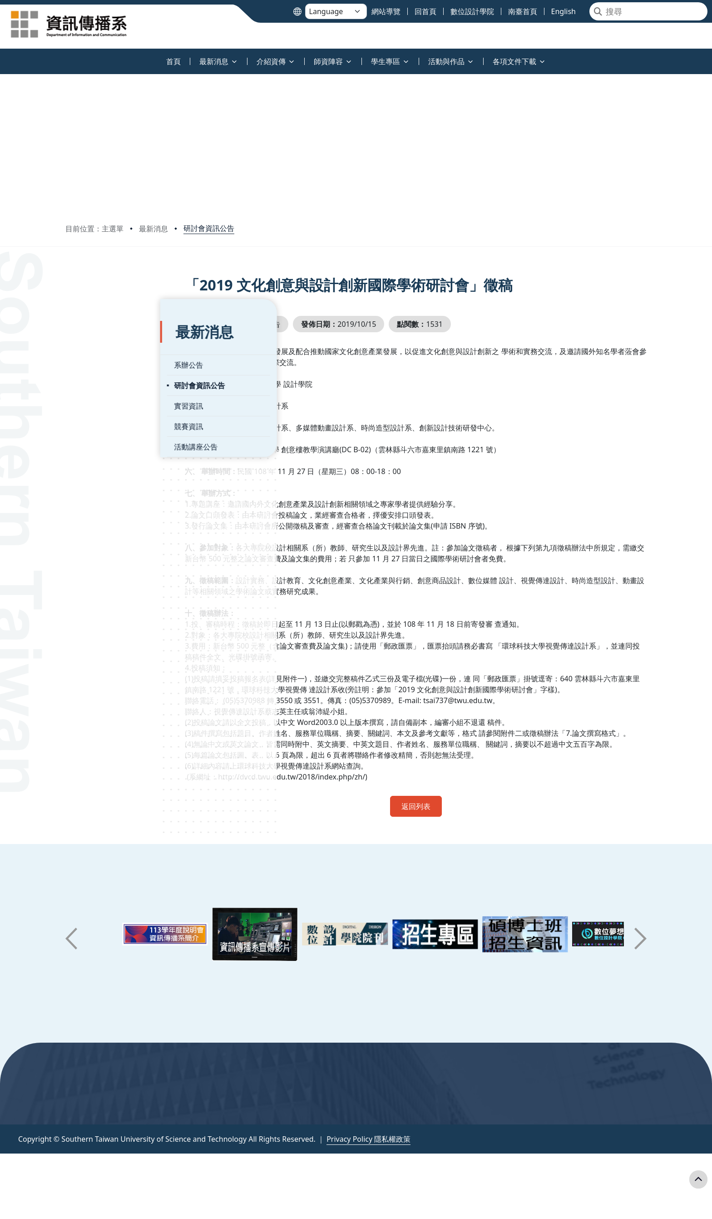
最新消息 (153, 229)
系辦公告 (94, 340)
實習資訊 (94, 381)
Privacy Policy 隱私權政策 (368, 1161)
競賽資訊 (94, 401)
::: (2, 56)
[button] (71, 960)
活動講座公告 (101, 422)
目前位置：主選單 (94, 229)
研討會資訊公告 (208, 228)
